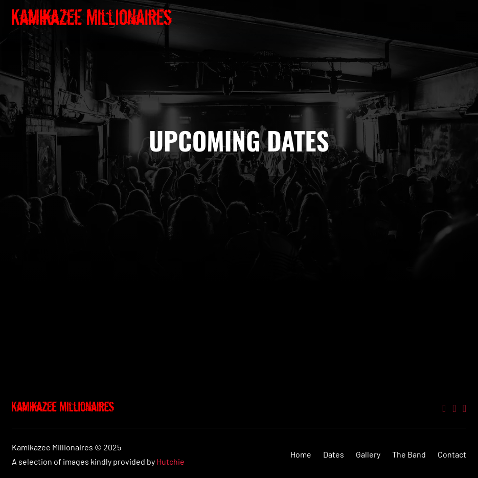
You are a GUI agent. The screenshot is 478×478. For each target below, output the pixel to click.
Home (300, 454)
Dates (333, 454)
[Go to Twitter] (444, 408)
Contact (452, 454)
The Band (409, 454)
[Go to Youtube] (454, 408)
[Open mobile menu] (461, 17)
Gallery (368, 454)
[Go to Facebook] (464, 408)
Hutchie (170, 461)
